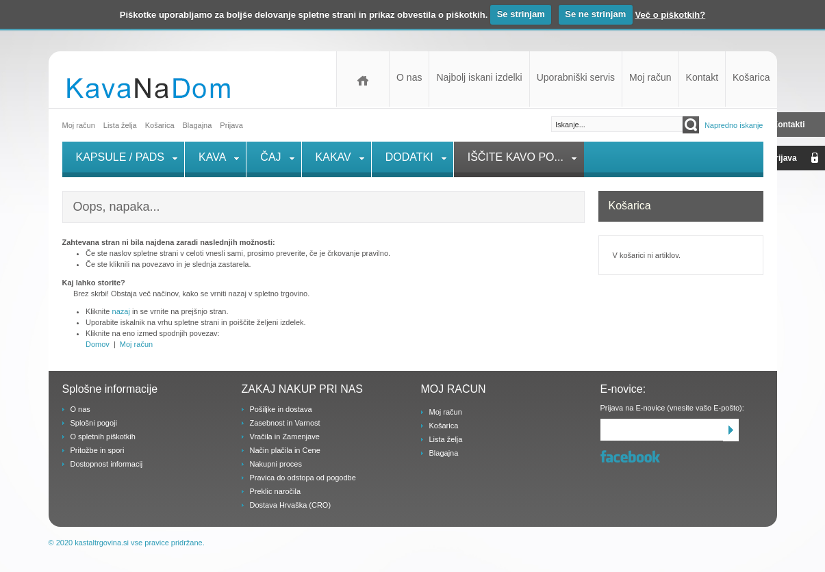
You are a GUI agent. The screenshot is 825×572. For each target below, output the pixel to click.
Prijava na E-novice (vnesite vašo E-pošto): (672, 408)
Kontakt (702, 77)
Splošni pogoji (94, 423)
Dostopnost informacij (107, 464)
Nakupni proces (276, 464)
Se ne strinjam (595, 14)
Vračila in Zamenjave (285, 436)
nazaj (121, 311)
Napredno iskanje (734, 125)
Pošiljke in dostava (281, 409)
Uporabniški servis (576, 77)
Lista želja (120, 125)
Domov (363, 79)
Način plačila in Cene (285, 450)
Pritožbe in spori (98, 450)
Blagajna (444, 453)
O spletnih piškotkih (103, 436)
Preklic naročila (275, 491)
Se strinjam (521, 14)
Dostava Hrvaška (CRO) (290, 505)
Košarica (751, 77)
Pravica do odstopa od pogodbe (303, 477)
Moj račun (650, 77)
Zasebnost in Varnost (285, 423)
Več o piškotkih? (670, 14)
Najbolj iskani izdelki (479, 77)
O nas (409, 77)
